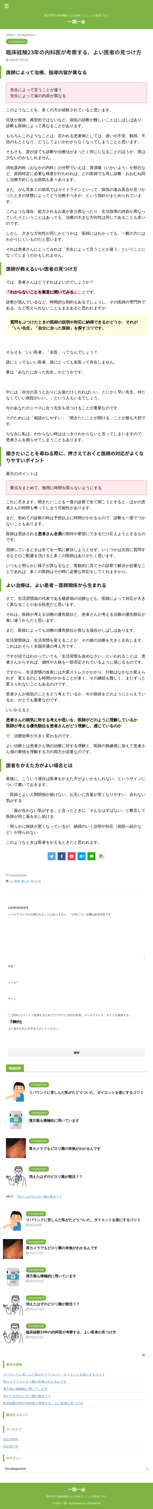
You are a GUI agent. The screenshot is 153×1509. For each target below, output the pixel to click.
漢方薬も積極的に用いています (54, 1121)
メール (13, 982)
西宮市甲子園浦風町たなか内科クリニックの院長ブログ (76, 1496)
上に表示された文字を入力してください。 (34, 1028)
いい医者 (15, 881)
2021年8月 (10, 1439)
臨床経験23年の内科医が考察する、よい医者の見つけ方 (71, 1332)
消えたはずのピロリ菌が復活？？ (56, 1177)
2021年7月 (10, 1446)
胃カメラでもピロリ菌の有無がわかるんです (65, 1149)
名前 (11, 966)
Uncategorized (18, 875)
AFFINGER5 (93, 1503)
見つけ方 (36, 881)
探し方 (25, 881)
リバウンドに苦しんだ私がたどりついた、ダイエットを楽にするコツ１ (86, 1093)
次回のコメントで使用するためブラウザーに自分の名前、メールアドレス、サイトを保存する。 (71, 1015)
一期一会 (76, 21)
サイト (12, 998)
